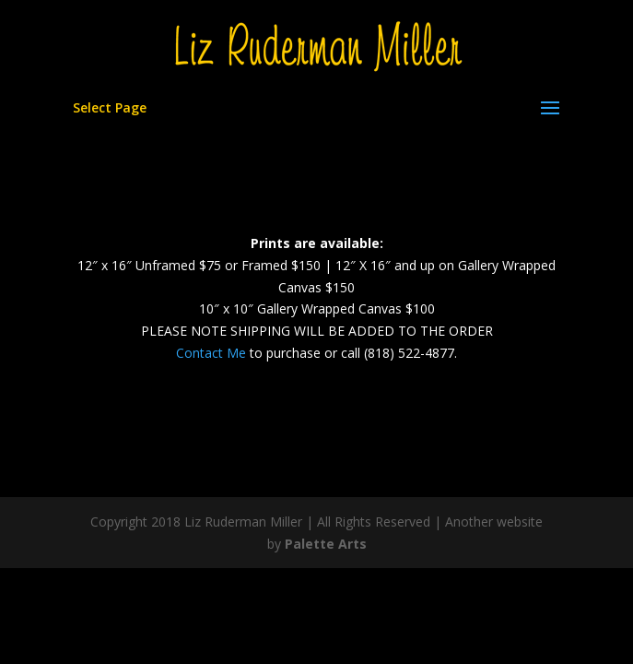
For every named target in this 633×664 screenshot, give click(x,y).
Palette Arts (326, 543)
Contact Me (211, 353)
